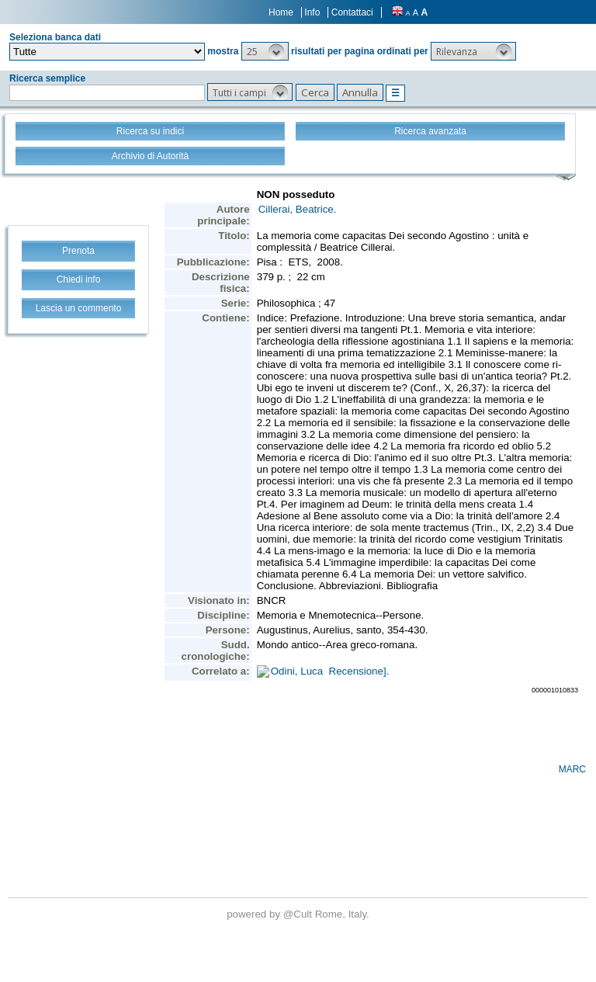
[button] (265, 51)
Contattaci (352, 12)
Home (281, 12)
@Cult (299, 914)
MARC (572, 769)
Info (312, 12)
